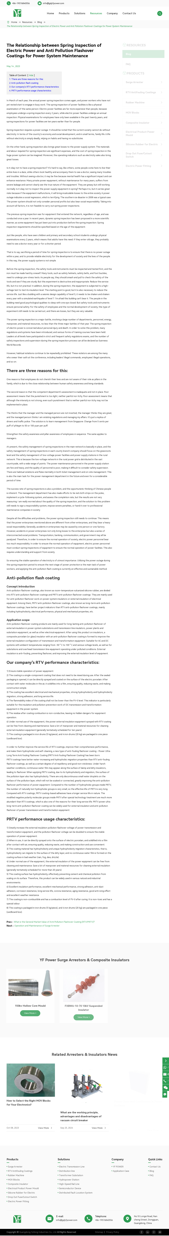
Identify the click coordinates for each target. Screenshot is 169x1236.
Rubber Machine (133, 102)
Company (112, 13)
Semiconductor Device (70, 1189)
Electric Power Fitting (136, 166)
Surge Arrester (132, 82)
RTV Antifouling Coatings (139, 92)
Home (50, 13)
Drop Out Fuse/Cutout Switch (137, 155)
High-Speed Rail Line (69, 1184)
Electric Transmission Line (71, 1167)
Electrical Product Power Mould (138, 133)
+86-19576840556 (21, 3)
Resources (96, 13)
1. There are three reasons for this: (26, 79)
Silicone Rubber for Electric (140, 144)
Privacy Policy (111, 1233)
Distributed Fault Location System (75, 1193)
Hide (31, 75)
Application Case (121, 1171)
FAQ (126, 64)
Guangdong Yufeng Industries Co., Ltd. (38, 1233)
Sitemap (98, 1233)
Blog (39, 22)
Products (64, 13)
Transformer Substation (71, 1176)
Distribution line (67, 1171)
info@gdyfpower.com (53, 3)
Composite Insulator (135, 122)
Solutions (79, 13)
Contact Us (129, 13)
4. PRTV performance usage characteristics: (30, 90)
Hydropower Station (69, 1180)
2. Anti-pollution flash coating (23, 83)
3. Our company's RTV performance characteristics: (34, 87)
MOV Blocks (130, 112)
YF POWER (118, 1167)
